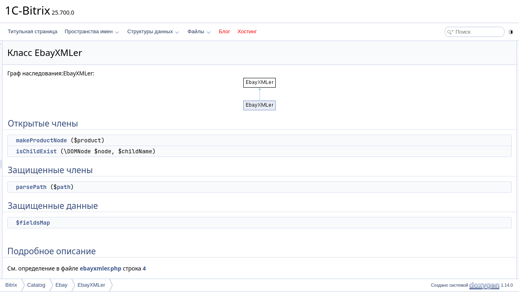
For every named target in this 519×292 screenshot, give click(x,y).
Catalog (36, 285)
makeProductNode (142, 140)
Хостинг (247, 31)
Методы (437, 117)
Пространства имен (91, 31)
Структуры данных (153, 31)
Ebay (62, 285)
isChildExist (137, 151)
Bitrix (11, 285)
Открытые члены (448, 45)
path (165, 187)
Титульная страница (32, 31)
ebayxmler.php (202, 268)
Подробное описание (452, 108)
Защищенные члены (452, 72)
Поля (434, 152)
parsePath (132, 187)
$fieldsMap (134, 222)
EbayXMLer (91, 285)
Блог (224, 31)
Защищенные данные (453, 90)
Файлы (198, 31)
